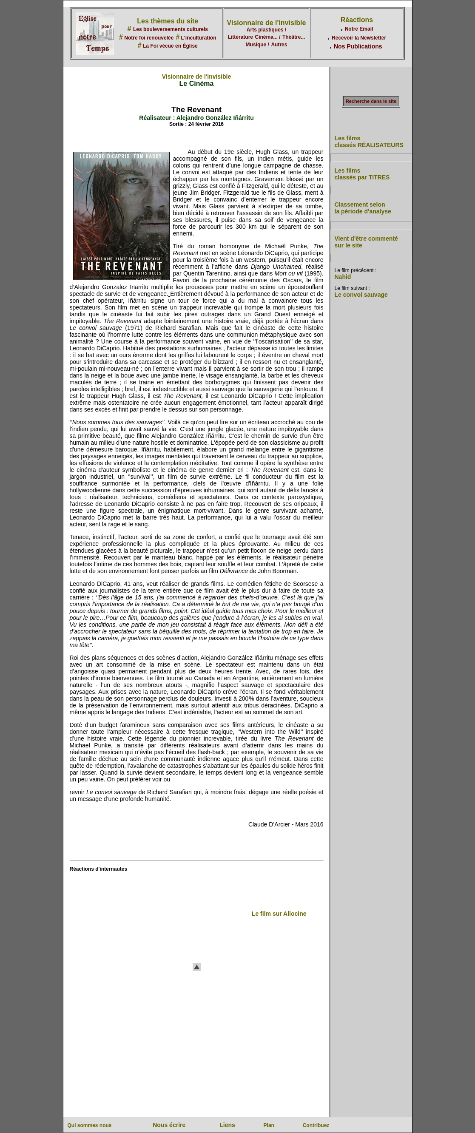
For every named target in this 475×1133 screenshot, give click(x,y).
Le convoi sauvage (361, 294)
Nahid (343, 276)
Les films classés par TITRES (362, 174)
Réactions (357, 19)
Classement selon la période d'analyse (363, 208)
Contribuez (316, 1125)
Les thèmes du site (167, 21)
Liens (227, 1125)
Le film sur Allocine (279, 913)
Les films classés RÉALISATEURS (369, 141)
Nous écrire (169, 1125)
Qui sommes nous (90, 1125)
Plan (269, 1125)
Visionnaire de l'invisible (266, 22)
